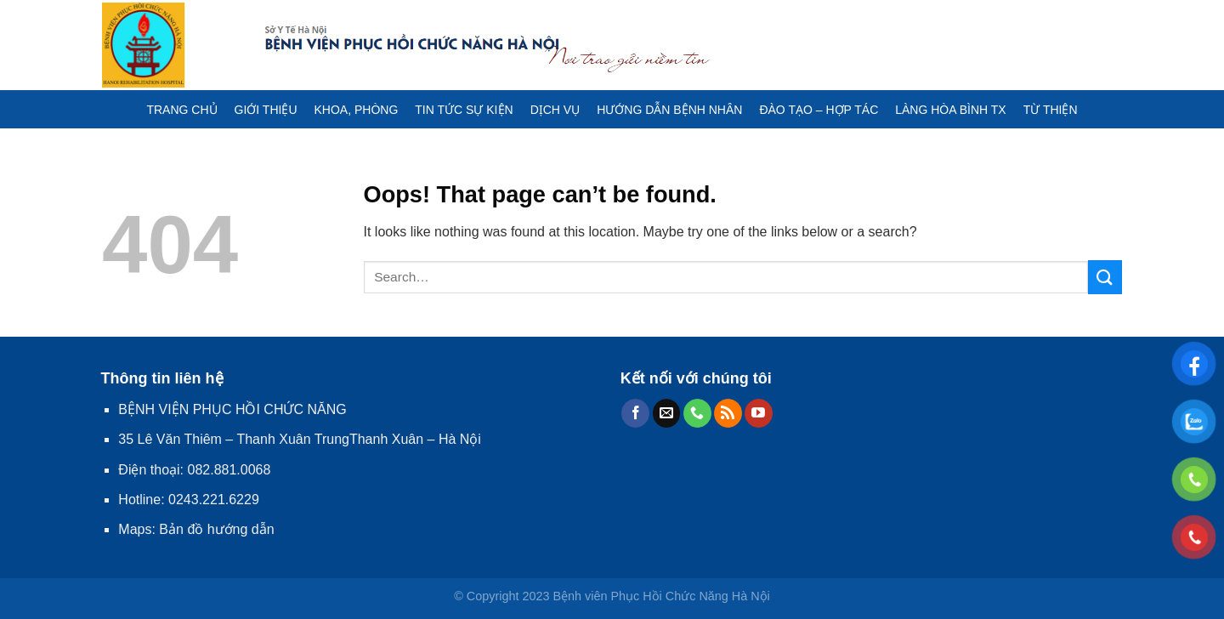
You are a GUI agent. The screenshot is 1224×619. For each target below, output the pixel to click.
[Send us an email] (667, 413)
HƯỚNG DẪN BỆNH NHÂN (669, 109)
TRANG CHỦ (181, 109)
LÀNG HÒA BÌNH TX (950, 109)
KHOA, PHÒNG (356, 109)
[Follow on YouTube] (759, 413)
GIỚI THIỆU (266, 109)
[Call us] (697, 413)
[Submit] (1105, 276)
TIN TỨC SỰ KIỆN (464, 109)
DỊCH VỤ (555, 109)
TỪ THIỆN (1050, 109)
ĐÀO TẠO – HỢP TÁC (818, 109)
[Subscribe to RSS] (728, 413)
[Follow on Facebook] (635, 413)
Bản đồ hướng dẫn (216, 529)
